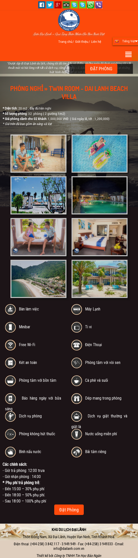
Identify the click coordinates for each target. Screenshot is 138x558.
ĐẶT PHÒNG (101, 68)
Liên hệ (96, 42)
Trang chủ (65, 42)
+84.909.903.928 (98, 4)
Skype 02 (82, 4)
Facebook (41, 4)
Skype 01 (74, 4)
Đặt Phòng (69, 509)
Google (58, 4)
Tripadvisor (66, 4)
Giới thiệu (81, 42)
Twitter (49, 4)
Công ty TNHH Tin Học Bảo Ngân (77, 555)
